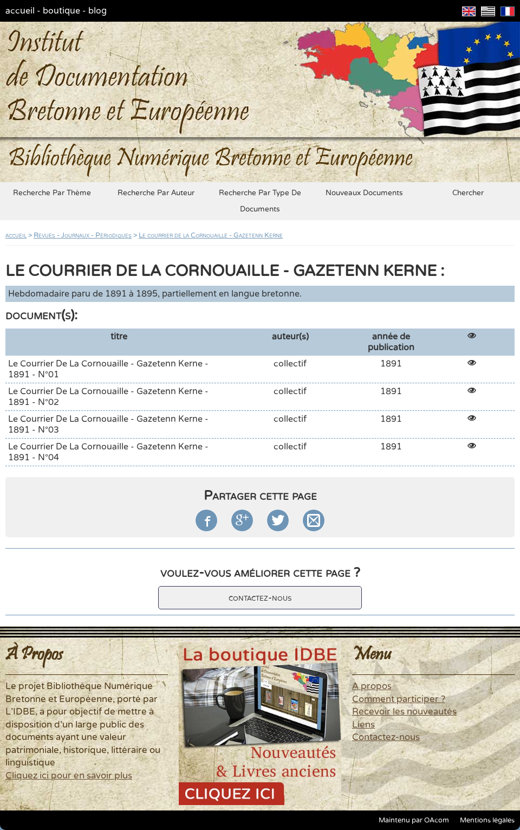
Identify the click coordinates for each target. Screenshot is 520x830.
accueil (20, 10)
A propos (372, 686)
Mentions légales (487, 820)
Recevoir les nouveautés (404, 711)
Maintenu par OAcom (414, 820)
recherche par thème (52, 193)
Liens (363, 724)
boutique (61, 10)
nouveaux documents (364, 193)
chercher (468, 193)
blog (97, 10)
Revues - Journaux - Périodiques (83, 235)
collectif (290, 363)
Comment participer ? (398, 699)
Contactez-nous (386, 737)
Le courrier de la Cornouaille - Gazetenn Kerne (211, 235)
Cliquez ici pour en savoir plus (68, 775)
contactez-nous (260, 597)
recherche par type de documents (260, 201)
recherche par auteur (156, 193)
